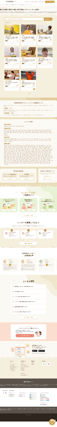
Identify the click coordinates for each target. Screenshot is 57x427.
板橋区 (8, 131)
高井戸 (5, 155)
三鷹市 (32, 131)
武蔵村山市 (37, 132)
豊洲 (20, 156)
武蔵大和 (30, 161)
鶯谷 (11, 146)
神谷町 (25, 149)
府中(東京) (15, 160)
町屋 (41, 160)
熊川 (16, 150)
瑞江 (46, 160)
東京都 (19, 126)
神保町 (18, 154)
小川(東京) (25, 147)
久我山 (9, 150)
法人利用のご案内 (41, 1)
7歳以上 (32, 140)
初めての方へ (27, 1)
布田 (11, 160)
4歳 (25, 140)
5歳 (27, 140)
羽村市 (47, 132)
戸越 (11, 156)
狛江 (24, 151)
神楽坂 (5, 149)
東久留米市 (33, 132)
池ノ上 (35, 145)
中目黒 (39, 156)
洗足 (42, 154)
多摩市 (41, 132)
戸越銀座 (13, 156)
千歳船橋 (46, 155)
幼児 (40, 140)
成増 (41, 156)
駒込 (26, 151)
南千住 (8, 161)
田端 (22, 155)
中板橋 (26, 156)
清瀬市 (30, 132)
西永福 (46, 156)
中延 (33, 156)
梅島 (18, 146)
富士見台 (5, 160)
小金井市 (49, 131)
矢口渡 (40, 161)
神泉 (7, 154)
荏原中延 (31, 146)
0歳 (18, 140)
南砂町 (5, 161)
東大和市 (26, 132)
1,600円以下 (6, 140)
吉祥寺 (51, 149)
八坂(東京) (43, 161)
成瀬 (43, 156)
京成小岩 (47, 150)
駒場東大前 (33, 151)
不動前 (20, 160)
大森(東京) (13, 147)
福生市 (21, 132)
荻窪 (28, 147)
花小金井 (8, 159)
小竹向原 (19, 151)
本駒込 (36, 160)
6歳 (29, 140)
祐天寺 (47, 161)
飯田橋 (29, 145)
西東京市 (5, 133)
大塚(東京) (9, 147)
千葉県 (16, 126)
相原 (4, 145)
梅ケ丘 (15, 146)
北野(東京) (45, 149)
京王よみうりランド (38, 150)
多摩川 (25, 155)
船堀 (23, 160)
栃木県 (8, 126)
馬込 (39, 160)
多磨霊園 (39, 155)
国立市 (18, 132)
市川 (45, 145)
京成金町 (43, 150)
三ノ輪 (11, 161)
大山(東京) (21, 147)
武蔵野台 (27, 161)
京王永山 (32, 150)
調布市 (44, 131)
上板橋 (19, 149)
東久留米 (23, 159)
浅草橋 (26, 145)
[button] (2, 234)
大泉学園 (39, 146)
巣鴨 (20, 154)
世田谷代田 (35, 154)
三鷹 (52, 160)
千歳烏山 (42, 155)
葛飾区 (16, 131)
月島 (51, 155)
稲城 (50, 145)
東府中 (39, 159)
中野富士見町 (30, 156)
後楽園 (11, 151)
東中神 (33, 159)
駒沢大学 (29, 151)
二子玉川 (9, 160)
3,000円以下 (15, 140)
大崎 (50, 146)
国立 (14, 150)
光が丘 (11, 159)
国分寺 (14, 151)
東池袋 (17, 159)
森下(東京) (36, 161)
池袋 (37, 145)
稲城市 (44, 132)
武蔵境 (21, 161)
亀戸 (30, 149)
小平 (22, 151)
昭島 (11, 145)
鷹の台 (8, 155)
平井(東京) (48, 159)
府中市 (38, 131)
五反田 (40, 151)
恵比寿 (34, 146)
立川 (13, 155)
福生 (18, 160)
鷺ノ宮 (42, 151)
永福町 (25, 146)
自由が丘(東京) (14, 154)
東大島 (20, 159)
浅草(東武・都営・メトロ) (20, 145)
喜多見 (49, 149)
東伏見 (36, 159)
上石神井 (22, 149)
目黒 (33, 161)
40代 (47, 140)
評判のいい (6, 141)
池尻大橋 (32, 145)
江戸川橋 (27, 146)
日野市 (8, 132)
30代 (44, 140)
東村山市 (11, 132)
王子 (37, 146)
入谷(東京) (5, 146)
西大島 (51, 156)
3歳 (23, 140)
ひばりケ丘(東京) (43, 159)
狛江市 (23, 132)
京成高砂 (50, 150)
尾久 (30, 147)
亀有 (28, 149)
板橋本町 (42, 145)
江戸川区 (19, 131)
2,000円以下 (10, 140)
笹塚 (47, 151)
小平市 (5, 132)
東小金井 (30, 159)
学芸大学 (33, 149)
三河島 (43, 160)
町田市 (47, 131)
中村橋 (36, 156)
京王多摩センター (28, 150)
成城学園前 (24, 154)
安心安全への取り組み (34, 1)
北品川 (39, 149)
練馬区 (11, 131)
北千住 (42, 149)
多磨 (36, 155)
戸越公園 (17, 156)
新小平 (5, 154)
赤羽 (9, 145)
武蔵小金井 (14, 161)
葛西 (7, 149)
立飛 (18, 155)
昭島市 (41, 131)
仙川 (40, 154)
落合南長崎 (45, 147)
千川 (38, 154)
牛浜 (13, 146)
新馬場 (10, 154)
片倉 (9, 149)
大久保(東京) (47, 146)
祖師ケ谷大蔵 (46, 154)
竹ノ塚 (11, 155)
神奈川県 (22, 126)
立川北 (16, 155)
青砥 (7, 145)
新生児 (35, 140)
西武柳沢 (31, 154)
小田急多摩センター (35, 147)
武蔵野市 (29, 131)
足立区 (13, 131)
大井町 (43, 146)
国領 (16, 151)
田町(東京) (33, 155)
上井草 (16, 149)
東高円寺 (26, 159)
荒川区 (5, 131)
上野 (8, 146)
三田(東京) (49, 160)
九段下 (12, 150)
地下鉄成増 (21, 146)
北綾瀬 (36, 149)
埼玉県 (13, 126)
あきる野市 (50, 132)
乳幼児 (38, 140)
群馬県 (11, 126)
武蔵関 (24, 161)
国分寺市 (14, 132)
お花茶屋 (48, 147)
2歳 (22, 140)
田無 (20, 155)
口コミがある (10, 141)
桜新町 (45, 151)
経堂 (7, 150)
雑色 (49, 154)
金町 (11, 149)
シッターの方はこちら (50, 2)
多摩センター (29, 155)
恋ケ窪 (9, 151)
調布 (49, 155)
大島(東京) (5, 147)
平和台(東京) (26, 160)
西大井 (49, 156)
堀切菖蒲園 (33, 160)
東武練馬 (5, 156)
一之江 (48, 145)
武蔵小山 (18, 161)
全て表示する (6, 135)
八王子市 (23, 131)
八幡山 (5, 159)
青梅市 (35, 131)
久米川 (19, 150)
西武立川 (27, 154)
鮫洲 (49, 151)
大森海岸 (17, 147)
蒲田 (14, 149)
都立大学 (23, 156)
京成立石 (5, 151)
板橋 (39, 145)
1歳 (20, 140)
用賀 (49, 161)
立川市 (26, 131)
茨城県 (5, 126)
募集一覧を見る (30, 243)
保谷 (29, 160)
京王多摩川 (22, 150)
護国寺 (37, 151)
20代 (42, 140)
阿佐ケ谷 (13, 145)
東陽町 (9, 156)
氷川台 (14, 159)
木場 (4, 150)
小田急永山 (40, 147)
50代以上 (49, 140)
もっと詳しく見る (30, 317)
